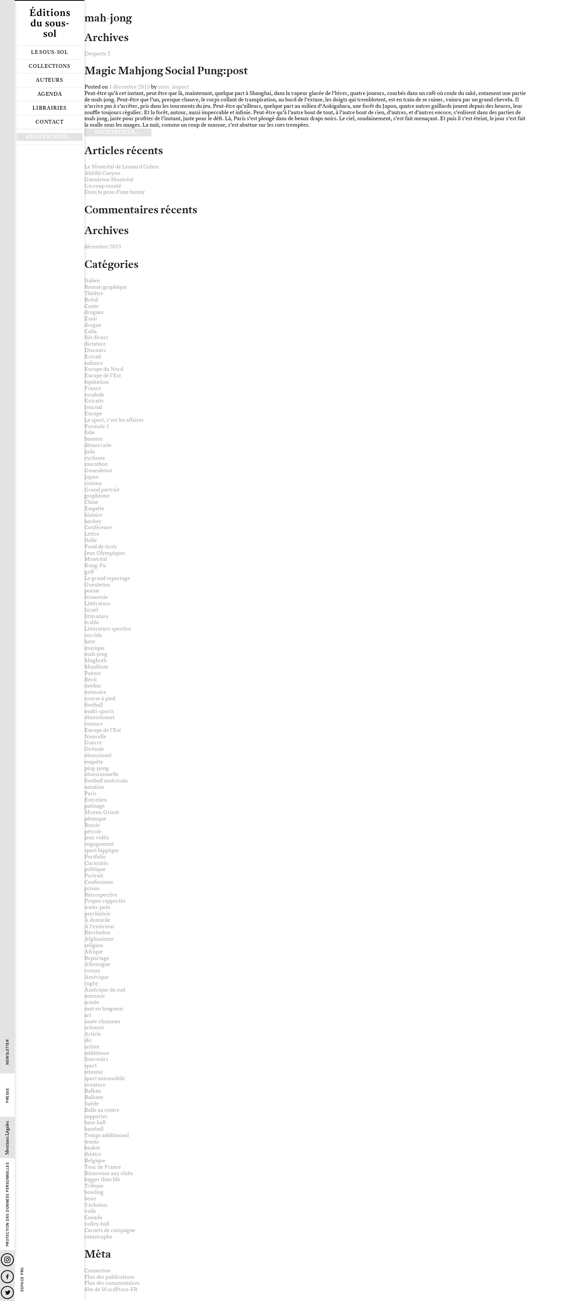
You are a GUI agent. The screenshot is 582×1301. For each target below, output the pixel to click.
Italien (92, 280)
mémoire (95, 692)
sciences (94, 1027)
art (87, 1015)
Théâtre (93, 293)
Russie (92, 825)
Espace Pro (22, 1279)
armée (91, 1002)
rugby (91, 983)
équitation (96, 382)
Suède (91, 1103)
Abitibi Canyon (102, 173)
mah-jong (95, 654)
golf (89, 572)
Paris (90, 793)
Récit (90, 679)
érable (91, 622)
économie (96, 597)
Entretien (95, 800)
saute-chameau (102, 1021)
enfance (93, 363)
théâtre (92, 1154)
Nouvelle (95, 736)
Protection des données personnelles (7, 1204)
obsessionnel (99, 717)
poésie (91, 590)
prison (91, 888)
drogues (94, 312)
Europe (93, 413)
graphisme (97, 495)
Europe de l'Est (102, 375)
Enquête (94, 508)
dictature (95, 343)
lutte (89, 641)
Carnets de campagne (109, 1230)
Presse (7, 1095)
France (92, 388)
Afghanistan (98, 939)
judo (89, 451)
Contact (49, 122)
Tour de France (102, 1167)
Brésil (91, 299)
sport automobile (104, 1078)
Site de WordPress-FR (110, 1289)
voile (90, 1211)
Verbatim (95, 1205)
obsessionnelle (101, 774)
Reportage (96, 958)
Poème (92, 673)
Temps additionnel (106, 1135)
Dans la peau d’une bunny (114, 192)
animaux (94, 995)
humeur (93, 438)
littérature (96, 616)
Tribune (94, 1185)
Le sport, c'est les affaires (114, 420)
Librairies (49, 108)
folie (89, 432)
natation (94, 787)
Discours (95, 350)
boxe (90, 1198)
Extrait (92, 356)
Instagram (7, 1259)
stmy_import (173, 86)
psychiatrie (97, 913)
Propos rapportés (104, 901)
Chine (91, 502)
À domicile (97, 920)
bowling (94, 1192)
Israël (91, 610)
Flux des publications (109, 1277)
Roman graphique (105, 287)
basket (92, 1147)
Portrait (93, 875)
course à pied (99, 698)
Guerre (93, 742)
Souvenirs (96, 1059)
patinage (94, 806)
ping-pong (96, 768)
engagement (99, 844)
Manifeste (96, 666)
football (93, 705)
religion (93, 945)
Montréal (95, 559)
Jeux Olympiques (104, 553)
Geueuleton (98, 470)
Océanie (94, 749)
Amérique (96, 977)
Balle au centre (101, 1110)
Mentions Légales (7, 1138)
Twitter (7, 1292)
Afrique (93, 951)
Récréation (97, 932)
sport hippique (101, 850)
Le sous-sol (49, 52)
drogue (92, 325)
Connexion (97, 1270)
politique (94, 869)
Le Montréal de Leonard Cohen (121, 166)
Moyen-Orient (101, 812)
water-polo (97, 907)
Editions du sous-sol (49, 22)
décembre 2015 (102, 246)
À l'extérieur (99, 926)
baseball (94, 1129)
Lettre (91, 533)
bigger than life (102, 1179)
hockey (92, 521)
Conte (91, 306)
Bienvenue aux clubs (108, 1173)
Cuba (90, 331)
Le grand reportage (107, 578)
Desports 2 (97, 53)
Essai (90, 318)
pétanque (95, 818)
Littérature (97, 603)
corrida (93, 635)
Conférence (98, 527)
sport (90, 1065)
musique (94, 648)
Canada (93, 1217)
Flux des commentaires (112, 1283)
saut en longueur (104, 1008)
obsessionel (98, 755)
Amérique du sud (104, 989)
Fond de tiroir (100, 546)
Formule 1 (96, 426)
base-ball (94, 1122)
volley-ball (96, 1224)
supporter (96, 1116)
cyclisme (94, 458)
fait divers (96, 337)
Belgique (94, 1160)
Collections (49, 66)
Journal (93, 407)
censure (93, 723)
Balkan (92, 1090)
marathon (96, 464)
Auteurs (49, 80)
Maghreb (95, 660)
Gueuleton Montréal (108, 179)
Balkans (93, 1097)
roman (92, 970)
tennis (91, 1141)
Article (92, 1034)
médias (92, 685)
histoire (93, 515)
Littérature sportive (107, 628)
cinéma (93, 483)
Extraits (94, 400)
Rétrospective (101, 894)
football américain (106, 780)
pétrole (92, 831)
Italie (90, 540)
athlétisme (96, 1053)
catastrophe (98, 1236)
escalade (94, 394)
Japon (91, 477)
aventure (94, 1084)
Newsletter (7, 1052)
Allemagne (97, 964)
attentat (93, 1072)
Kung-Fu (95, 565)
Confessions (98, 882)
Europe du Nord (103, 369)
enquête (93, 761)
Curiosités (96, 863)
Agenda (49, 94)
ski (87, 1040)
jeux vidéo (96, 837)
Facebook (7, 1276)
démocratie (98, 445)
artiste (91, 1046)
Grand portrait (101, 489)
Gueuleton (97, 584)
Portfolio (95, 856)
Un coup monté (102, 186)
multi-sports (99, 711)
